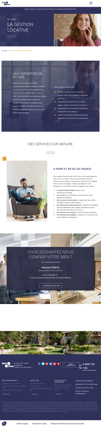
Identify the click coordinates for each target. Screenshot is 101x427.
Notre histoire (35, 386)
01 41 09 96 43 (49, 275)
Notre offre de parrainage (82, 392)
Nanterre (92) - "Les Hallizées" (12, 390)
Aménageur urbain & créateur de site (41, 389)
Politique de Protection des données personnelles (67, 424)
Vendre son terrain (84, 381)
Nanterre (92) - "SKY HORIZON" (11, 383)
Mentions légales (22, 424)
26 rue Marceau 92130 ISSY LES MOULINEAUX (50, 278)
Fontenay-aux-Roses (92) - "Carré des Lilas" (14, 387)
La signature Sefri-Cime (38, 383)
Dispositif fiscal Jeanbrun (63, 385)
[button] (4, 423)
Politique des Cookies (39, 424)
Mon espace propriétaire (86, 384)
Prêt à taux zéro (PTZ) (61, 387)
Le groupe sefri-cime (84, 388)
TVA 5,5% (57, 390)
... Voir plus (5, 394)
